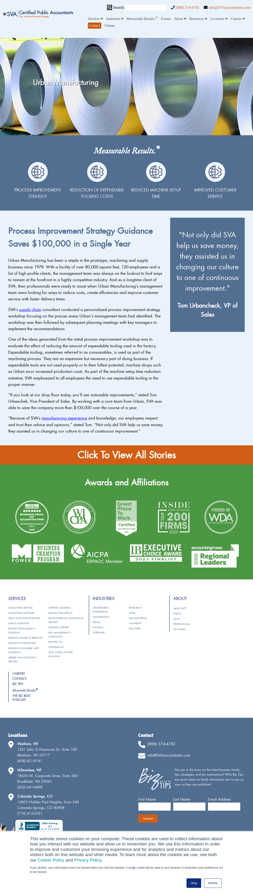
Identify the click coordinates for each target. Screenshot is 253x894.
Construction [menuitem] (101, 617)
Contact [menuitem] (19, 679)
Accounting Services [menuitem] (20, 607)
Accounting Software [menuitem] (21, 612)
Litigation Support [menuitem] (59, 627)
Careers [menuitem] (238, 19)
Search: (118, 7)
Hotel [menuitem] (132, 612)
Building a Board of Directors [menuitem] (25, 637)
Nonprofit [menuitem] (135, 623)
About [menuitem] (180, 19)
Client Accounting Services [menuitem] (24, 618)
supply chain (30, 309)
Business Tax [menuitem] (55, 641)
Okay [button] (194, 883)
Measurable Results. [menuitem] (142, 19)
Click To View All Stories (126, 455)
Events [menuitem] (166, 19)
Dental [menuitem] (96, 622)
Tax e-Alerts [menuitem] (179, 629)
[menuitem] (94, 26)
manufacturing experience (64, 418)
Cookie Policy (51, 860)
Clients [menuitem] (110, 25)
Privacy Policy (87, 860)
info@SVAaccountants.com (230, 7)
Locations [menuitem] (218, 19)
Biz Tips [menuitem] (17, 684)
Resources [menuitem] (198, 19)
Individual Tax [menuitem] (56, 647)
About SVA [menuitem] (179, 608)
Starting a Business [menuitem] (60, 607)
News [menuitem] (176, 618)
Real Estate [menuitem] (135, 628)
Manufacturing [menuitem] (138, 618)
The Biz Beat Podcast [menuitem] (21, 698)
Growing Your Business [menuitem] (22, 643)
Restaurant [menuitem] (135, 607)
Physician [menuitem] (98, 627)
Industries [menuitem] (114, 19)
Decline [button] (212, 883)
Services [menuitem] (95, 19)
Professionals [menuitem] (181, 624)
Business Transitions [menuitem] (60, 612)
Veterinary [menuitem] (99, 632)
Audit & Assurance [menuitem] (18, 623)
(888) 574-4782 (187, 7)
